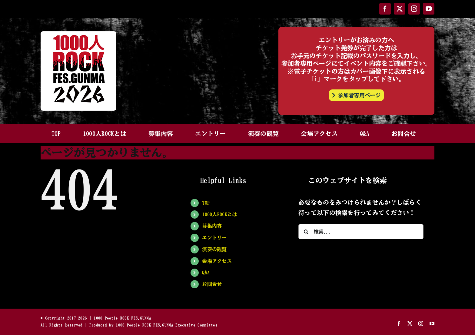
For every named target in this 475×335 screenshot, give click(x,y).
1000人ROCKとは (219, 214)
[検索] (306, 231)
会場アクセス (217, 261)
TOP (206, 202)
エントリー (214, 237)
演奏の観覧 (214, 249)
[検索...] (361, 231)
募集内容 (212, 225)
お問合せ (212, 284)
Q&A (206, 272)
